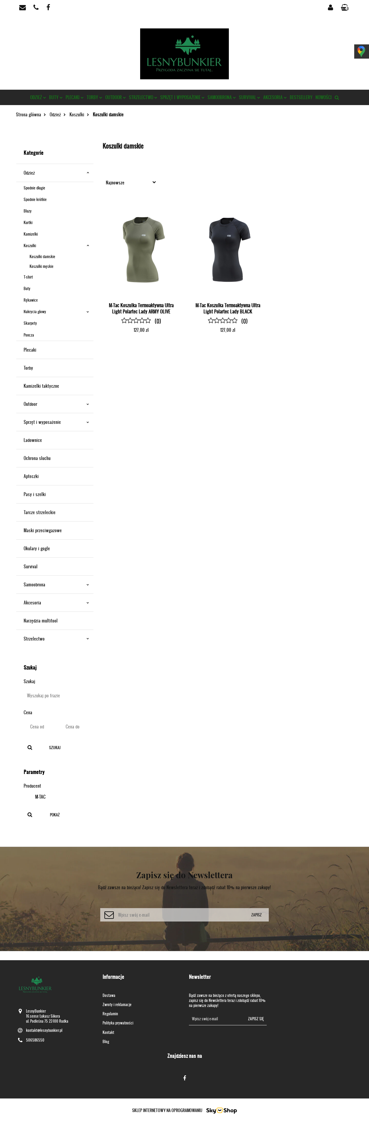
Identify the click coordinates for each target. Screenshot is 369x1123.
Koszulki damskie (42, 256)
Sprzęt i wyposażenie (182, 97)
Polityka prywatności (118, 1022)
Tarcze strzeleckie (40, 512)
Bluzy (28, 210)
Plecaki (75, 97)
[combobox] (132, 182)
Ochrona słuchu (37, 458)
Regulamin (110, 1013)
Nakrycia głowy (56, 311)
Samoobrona (222, 97)
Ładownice (33, 440)
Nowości (323, 97)
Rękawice (31, 300)
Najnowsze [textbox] (115, 182)
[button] (345, 7)
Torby (94, 97)
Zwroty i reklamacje (117, 1004)
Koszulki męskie (42, 266)
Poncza (29, 334)
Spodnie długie (34, 187)
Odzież (38, 97)
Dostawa (109, 995)
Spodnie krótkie (35, 199)
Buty (56, 97)
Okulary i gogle (37, 548)
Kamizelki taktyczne (41, 386)
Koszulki (56, 245)
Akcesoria (275, 97)
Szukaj (55, 747)
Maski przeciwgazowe (43, 530)
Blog (106, 1041)
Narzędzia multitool (41, 620)
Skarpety (30, 323)
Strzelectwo (143, 97)
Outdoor (115, 97)
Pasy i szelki (35, 494)
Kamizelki (31, 233)
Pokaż (55, 814)
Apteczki (31, 476)
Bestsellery (301, 97)
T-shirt (28, 276)
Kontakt (108, 1032)
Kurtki (28, 222)
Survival (249, 97)
